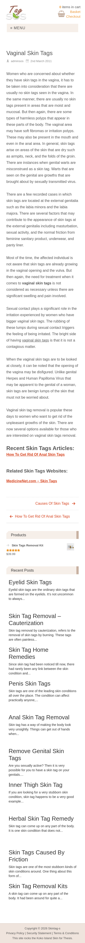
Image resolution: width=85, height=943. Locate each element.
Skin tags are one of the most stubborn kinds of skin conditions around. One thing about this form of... (42, 871)
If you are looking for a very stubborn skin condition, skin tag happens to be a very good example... (41, 796)
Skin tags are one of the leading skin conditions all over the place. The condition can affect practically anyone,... (42, 695)
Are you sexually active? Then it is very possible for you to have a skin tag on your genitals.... (39, 770)
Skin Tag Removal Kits (38, 886)
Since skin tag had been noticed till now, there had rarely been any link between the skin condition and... (41, 668)
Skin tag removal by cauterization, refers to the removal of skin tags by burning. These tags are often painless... (42, 635)
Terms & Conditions (66, 933)
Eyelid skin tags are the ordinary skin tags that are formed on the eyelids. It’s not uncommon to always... (42, 594)
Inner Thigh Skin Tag (36, 784)
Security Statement (39, 933)
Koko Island (44, 938)
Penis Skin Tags (30, 683)
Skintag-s (54, 928)
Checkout (73, 16)
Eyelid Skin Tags (30, 582)
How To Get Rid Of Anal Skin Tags (35, 454)
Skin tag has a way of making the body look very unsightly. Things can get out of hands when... (40, 729)
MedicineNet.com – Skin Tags (31, 481)
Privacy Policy (15, 933)
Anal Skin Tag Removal (39, 717)
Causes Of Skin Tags (52, 503)
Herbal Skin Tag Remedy (41, 818)
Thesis (67, 938)
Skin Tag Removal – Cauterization (35, 619)
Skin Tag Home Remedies (29, 653)
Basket (75, 12)
